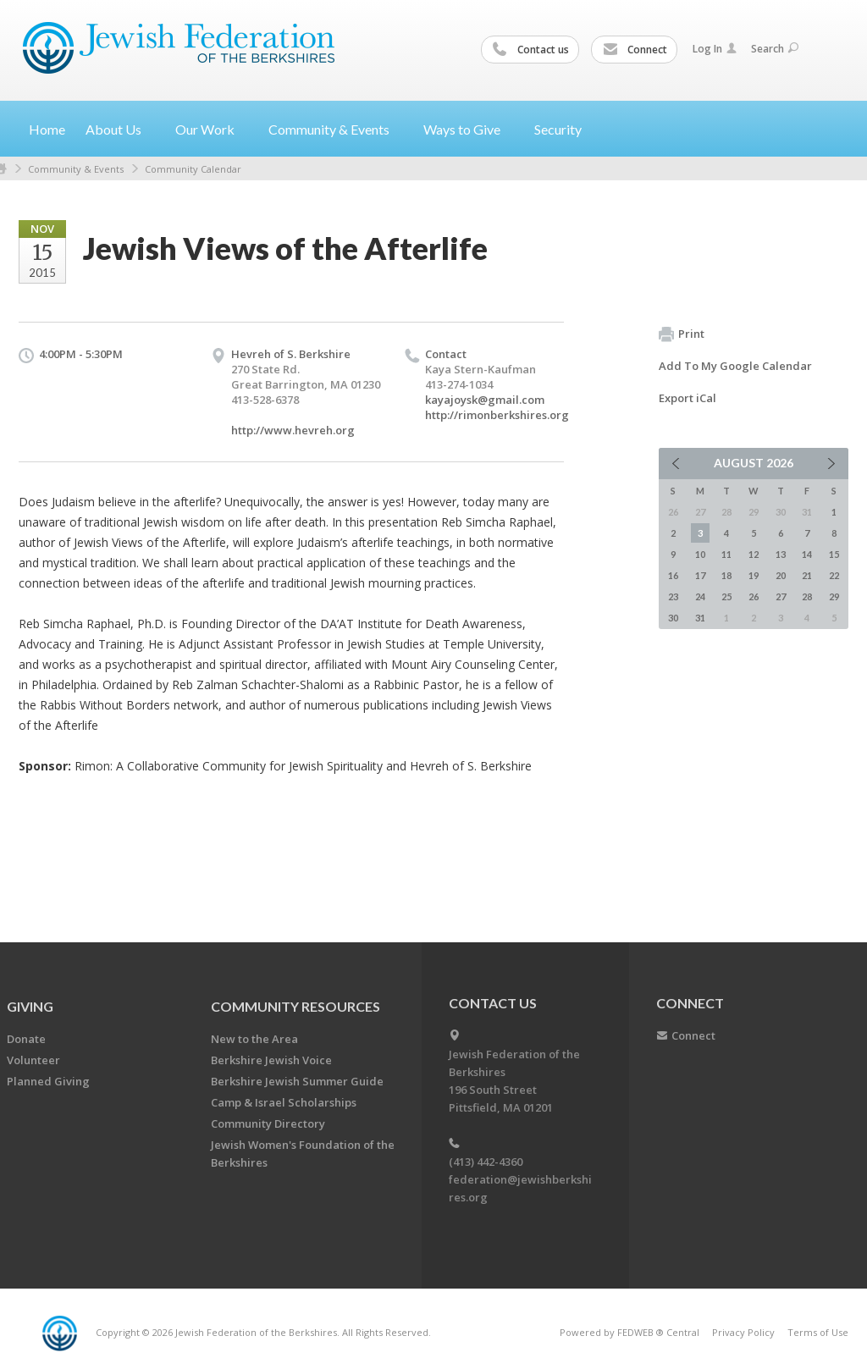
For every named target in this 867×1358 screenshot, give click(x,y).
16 (673, 575)
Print (681, 334)
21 (807, 575)
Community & (335, 129)
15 (834, 554)
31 (700, 617)
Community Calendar (193, 169)
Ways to (468, 129)
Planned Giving (48, 1081)
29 (834, 596)
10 (700, 554)
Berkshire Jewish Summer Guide (297, 1081)
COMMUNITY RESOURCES (295, 1006)
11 (726, 554)
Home (47, 129)
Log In (715, 48)
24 (700, 596)
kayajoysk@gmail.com (484, 399)
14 (807, 554)
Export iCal (687, 398)
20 (781, 575)
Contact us (531, 50)
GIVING (30, 1006)
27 (781, 596)
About (120, 129)
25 (726, 596)
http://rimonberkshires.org (497, 414)
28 (807, 596)
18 (726, 575)
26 (753, 596)
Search (774, 48)
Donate (26, 1038)
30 (673, 617)
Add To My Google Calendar (735, 365)
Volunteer (33, 1060)
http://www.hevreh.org (293, 430)
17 (700, 575)
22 (834, 575)
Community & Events (76, 169)
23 (673, 596)
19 (753, 575)
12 (753, 554)
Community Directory (268, 1123)
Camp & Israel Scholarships (283, 1102)
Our (211, 129)
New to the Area (254, 1038)
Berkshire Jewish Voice (271, 1060)
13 (781, 554)
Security (558, 129)
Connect (635, 50)
